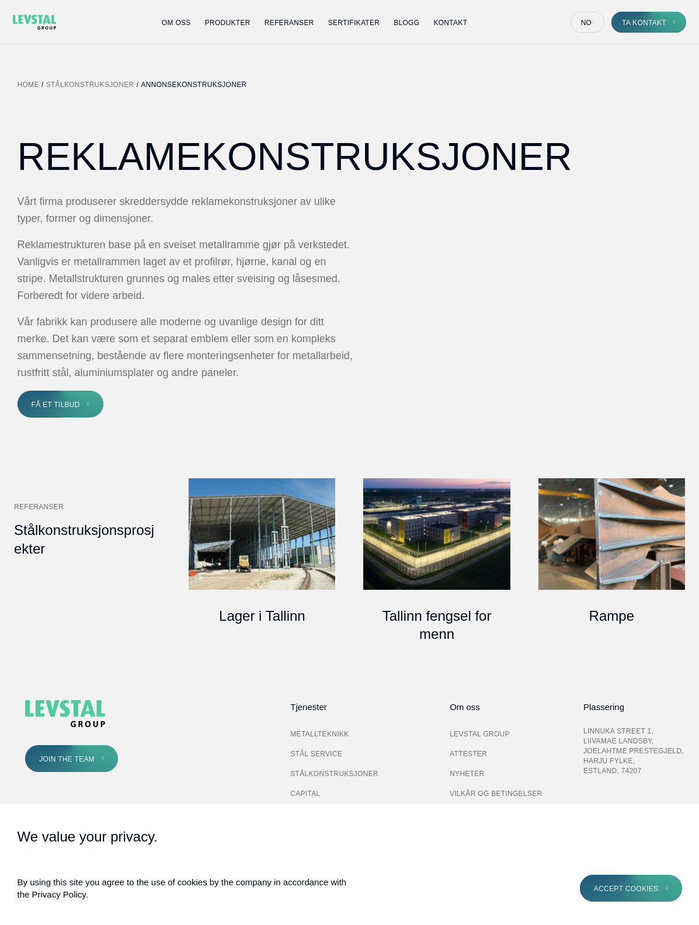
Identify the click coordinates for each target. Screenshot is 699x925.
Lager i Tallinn (262, 616)
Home (28, 85)
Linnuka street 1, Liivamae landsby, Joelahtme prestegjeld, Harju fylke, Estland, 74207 (633, 750)
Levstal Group (480, 734)
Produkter (228, 23)
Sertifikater (354, 23)
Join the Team (67, 759)
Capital (305, 794)
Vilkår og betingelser (496, 794)
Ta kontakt (644, 23)
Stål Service (316, 754)
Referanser (289, 23)
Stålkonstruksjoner (90, 85)
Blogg (406, 23)
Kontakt (450, 23)
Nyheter (467, 774)
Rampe (611, 616)
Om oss (176, 23)
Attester (468, 754)
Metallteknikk (319, 734)
